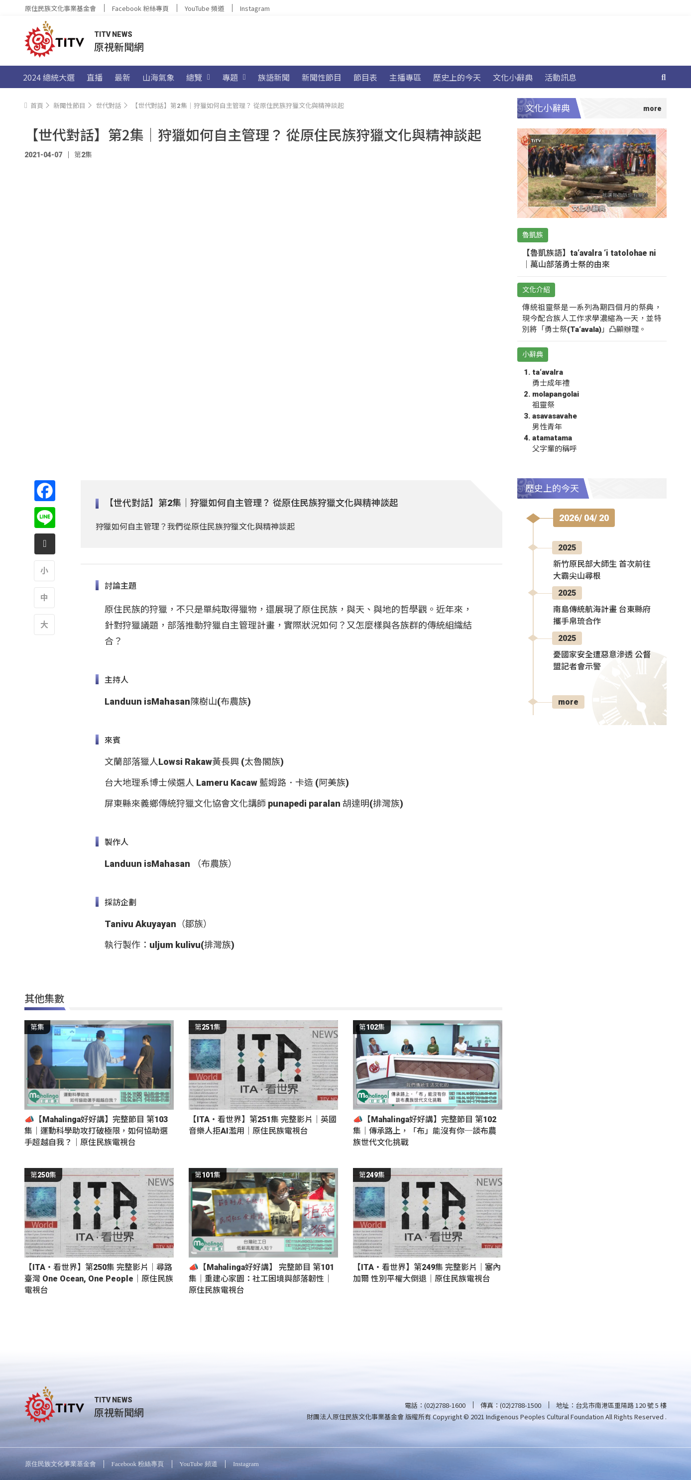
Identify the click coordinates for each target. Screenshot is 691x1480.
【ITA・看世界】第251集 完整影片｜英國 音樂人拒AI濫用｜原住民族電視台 (263, 1125)
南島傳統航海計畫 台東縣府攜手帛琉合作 (602, 615)
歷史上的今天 (457, 77)
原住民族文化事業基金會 (60, 8)
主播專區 (405, 77)
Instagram (255, 8)
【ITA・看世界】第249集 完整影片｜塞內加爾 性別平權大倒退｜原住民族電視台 (427, 1273)
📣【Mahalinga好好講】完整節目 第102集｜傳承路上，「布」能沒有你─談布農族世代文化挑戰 (424, 1131)
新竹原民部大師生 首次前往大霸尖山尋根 (602, 570)
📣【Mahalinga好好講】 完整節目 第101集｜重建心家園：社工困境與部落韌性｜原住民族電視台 (261, 1279)
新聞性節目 (322, 77)
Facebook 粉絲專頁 (140, 8)
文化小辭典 (513, 77)
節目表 (365, 77)
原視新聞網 (119, 46)
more (568, 702)
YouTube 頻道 (204, 8)
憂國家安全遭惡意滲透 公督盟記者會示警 (602, 660)
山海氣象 (158, 77)
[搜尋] (663, 77)
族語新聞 (274, 77)
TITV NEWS (113, 34)
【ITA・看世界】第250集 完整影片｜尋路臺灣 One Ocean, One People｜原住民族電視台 (98, 1279)
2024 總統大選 (49, 77)
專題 (234, 77)
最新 (122, 77)
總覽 (198, 77)
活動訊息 (560, 77)
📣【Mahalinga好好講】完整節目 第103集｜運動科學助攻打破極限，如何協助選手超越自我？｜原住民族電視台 (96, 1131)
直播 (95, 77)
